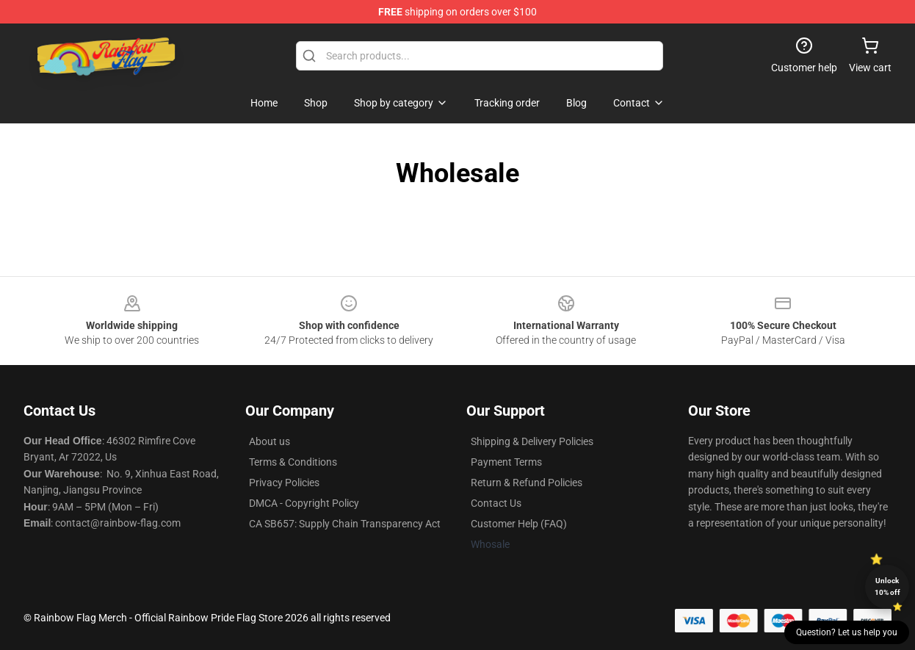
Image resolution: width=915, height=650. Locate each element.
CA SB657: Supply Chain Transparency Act (345, 524)
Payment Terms (506, 462)
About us (269, 441)
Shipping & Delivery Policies (532, 441)
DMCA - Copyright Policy (304, 503)
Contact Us (496, 503)
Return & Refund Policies (526, 482)
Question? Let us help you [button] (846, 632)
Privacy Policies (284, 482)
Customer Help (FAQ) (519, 524)
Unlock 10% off (887, 586)
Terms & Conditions (293, 462)
